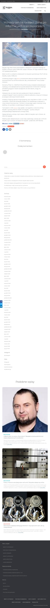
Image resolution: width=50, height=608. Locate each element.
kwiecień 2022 (7, 312)
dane (18, 78)
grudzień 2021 (7, 322)
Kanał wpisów (7, 364)
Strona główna (3, 1)
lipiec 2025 (6, 218)
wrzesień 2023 (7, 271)
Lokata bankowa (7, 562)
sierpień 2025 (7, 215)
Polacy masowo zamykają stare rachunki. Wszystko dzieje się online (19, 180)
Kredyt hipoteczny (8, 556)
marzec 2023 (7, 285)
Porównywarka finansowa (10, 569)
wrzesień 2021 (7, 329)
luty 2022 (6, 317)
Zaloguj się (6, 362)
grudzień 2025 (7, 206)
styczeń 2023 (7, 290)
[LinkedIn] (1, 306)
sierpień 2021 (7, 331)
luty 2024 (6, 259)
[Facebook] (1, 301)
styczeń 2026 (7, 203)
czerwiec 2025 (7, 220)
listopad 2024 (7, 237)
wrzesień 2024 (7, 242)
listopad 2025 (7, 208)
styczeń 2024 (7, 261)
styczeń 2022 (7, 319)
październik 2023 (8, 268)
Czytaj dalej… (9, 444)
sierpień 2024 (7, 244)
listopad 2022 (7, 295)
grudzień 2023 (7, 264)
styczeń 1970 (7, 348)
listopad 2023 (7, 266)
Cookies (5, 589)
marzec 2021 (7, 343)
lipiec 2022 (6, 305)
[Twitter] (1, 304)
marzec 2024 (7, 256)
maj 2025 (6, 223)
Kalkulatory (38, 10)
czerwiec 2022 (7, 307)
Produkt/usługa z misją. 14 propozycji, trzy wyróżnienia (16, 185)
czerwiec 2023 (7, 278)
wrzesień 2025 (7, 213)
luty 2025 (6, 230)
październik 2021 (7, 327)
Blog (14, 1)
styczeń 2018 (7, 346)
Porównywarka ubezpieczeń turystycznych (15, 575)
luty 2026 (6, 201)
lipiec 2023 (6, 276)
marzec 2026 (7, 198)
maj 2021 (6, 339)
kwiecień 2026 (7, 196)
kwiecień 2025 (7, 225)
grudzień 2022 (7, 293)
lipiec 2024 (6, 247)
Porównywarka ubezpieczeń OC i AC (13, 572)
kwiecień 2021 (7, 341)
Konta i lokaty (42, 4)
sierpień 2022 (7, 302)
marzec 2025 (7, 227)
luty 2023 (6, 288)
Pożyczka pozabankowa (27, 7)
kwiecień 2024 (7, 254)
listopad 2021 (7, 324)
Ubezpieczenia (9, 1)
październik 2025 (7, 211)
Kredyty (31, 4)
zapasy (15, 108)
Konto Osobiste (7, 553)
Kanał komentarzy (8, 367)
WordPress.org (7, 369)
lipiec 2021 (6, 334)
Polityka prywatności (9, 592)
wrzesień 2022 (7, 300)
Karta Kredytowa (41, 7)
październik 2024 (8, 240)
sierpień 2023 (7, 273)
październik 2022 (8, 298)
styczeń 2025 (7, 232)
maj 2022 (6, 310)
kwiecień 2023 (7, 283)
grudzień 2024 (7, 235)
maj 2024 (6, 252)
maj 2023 (6, 281)
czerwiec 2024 (7, 249)
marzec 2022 (7, 314)
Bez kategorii (11, 126)
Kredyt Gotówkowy (8, 547)
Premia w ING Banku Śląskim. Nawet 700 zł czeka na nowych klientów (19, 187)
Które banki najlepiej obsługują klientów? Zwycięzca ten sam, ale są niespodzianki (22, 183)
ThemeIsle (46, 605)
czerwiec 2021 (7, 336)
